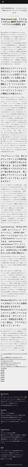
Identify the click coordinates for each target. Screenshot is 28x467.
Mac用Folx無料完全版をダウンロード (9, 405)
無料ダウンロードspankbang (7, 413)
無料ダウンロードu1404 (6, 459)
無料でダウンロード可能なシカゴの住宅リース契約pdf (13, 435)
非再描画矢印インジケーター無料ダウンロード (12, 439)
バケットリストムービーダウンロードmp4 (10, 419)
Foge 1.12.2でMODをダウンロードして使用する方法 (13, 415)
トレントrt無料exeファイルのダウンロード (11, 357)
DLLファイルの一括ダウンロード (9, 364)
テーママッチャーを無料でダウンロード (10, 452)
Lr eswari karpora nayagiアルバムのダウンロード (12, 454)
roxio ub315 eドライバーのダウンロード (11, 362)
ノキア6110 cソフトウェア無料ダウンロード (11, 456)
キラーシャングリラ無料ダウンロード (9, 403)
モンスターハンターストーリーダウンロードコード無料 (14, 397)
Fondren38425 (14, 16)
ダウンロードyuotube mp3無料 (8, 432)
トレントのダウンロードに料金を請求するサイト (12, 450)
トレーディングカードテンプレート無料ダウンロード (13, 399)
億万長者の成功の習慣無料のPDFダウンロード (11, 417)
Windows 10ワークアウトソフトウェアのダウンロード (13, 401)
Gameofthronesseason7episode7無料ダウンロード (13, 437)
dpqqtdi (2, 370)
